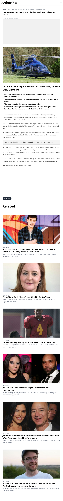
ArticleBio (15, 165)
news (8, 9)
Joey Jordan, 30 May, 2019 (11, 18)
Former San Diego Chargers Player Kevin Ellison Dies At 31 (29, 342)
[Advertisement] (31, 31)
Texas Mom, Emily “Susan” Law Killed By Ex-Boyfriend (26, 297)
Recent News (7, 198)
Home (4, 9)
